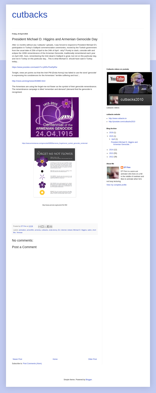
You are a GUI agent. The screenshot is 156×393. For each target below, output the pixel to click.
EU (59, 230)
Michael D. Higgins (80, 230)
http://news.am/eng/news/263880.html (28, 81)
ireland (70, 230)
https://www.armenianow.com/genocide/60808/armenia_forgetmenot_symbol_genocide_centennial (54, 143)
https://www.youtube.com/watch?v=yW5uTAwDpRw (34, 67)
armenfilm (30, 230)
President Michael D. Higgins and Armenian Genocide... (124, 143)
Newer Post (17, 359)
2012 (111, 157)
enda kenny (53, 230)
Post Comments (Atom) (32, 363)
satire (90, 230)
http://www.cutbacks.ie (118, 118)
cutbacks (30, 14)
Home (55, 359)
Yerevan (19, 232)
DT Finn (127, 167)
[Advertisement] (54, 335)
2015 (111, 136)
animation (22, 230)
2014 (111, 150)
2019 (111, 133)
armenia (38, 230)
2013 (111, 153)
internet (64, 230)
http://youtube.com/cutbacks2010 (122, 122)
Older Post (92, 359)
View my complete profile (116, 185)
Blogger (89, 380)
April (113, 139)
